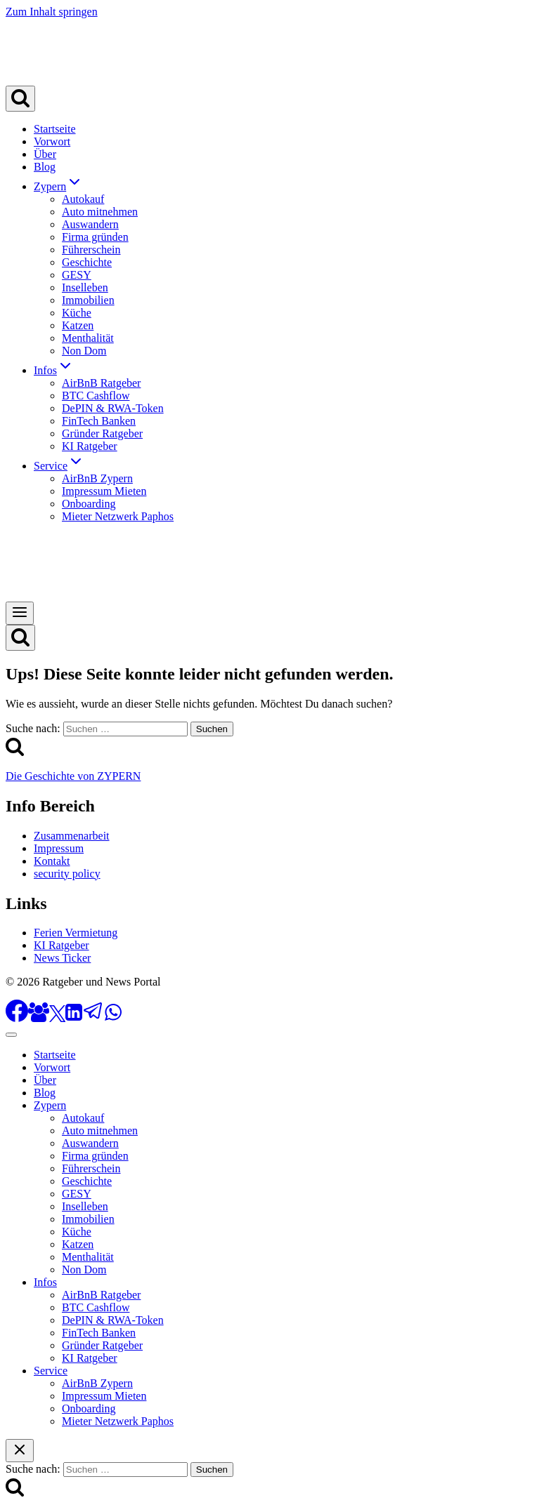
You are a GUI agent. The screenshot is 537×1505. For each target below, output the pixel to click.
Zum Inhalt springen (52, 12)
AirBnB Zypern (97, 478)
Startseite (55, 129)
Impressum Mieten (104, 491)
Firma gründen (95, 237)
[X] (57, 1018)
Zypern (50, 1105)
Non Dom (84, 351)
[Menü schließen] (11, 1035)
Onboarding (88, 504)
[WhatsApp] (113, 1018)
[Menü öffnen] (20, 613)
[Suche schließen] (20, 1450)
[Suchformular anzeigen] (20, 99)
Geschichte (87, 262)
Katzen (77, 325)
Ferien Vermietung (75, 933)
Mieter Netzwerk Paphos (118, 516)
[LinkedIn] (73, 1018)
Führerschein (91, 250)
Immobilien (88, 300)
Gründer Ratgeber (102, 433)
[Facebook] (17, 1018)
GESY (76, 275)
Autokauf (83, 199)
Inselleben (85, 287)
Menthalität (88, 338)
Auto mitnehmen (100, 212)
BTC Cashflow (95, 396)
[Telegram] (93, 1018)
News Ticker (62, 958)
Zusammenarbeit (72, 836)
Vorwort (52, 141)
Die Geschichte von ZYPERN (73, 776)
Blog (45, 167)
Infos (45, 1282)
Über (45, 154)
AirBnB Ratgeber (101, 383)
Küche (76, 313)
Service (50, 1371)
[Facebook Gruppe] (38, 1018)
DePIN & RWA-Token (113, 408)
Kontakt (52, 861)
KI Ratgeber (89, 446)
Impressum (59, 848)
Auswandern (90, 224)
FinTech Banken (99, 421)
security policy (67, 874)
